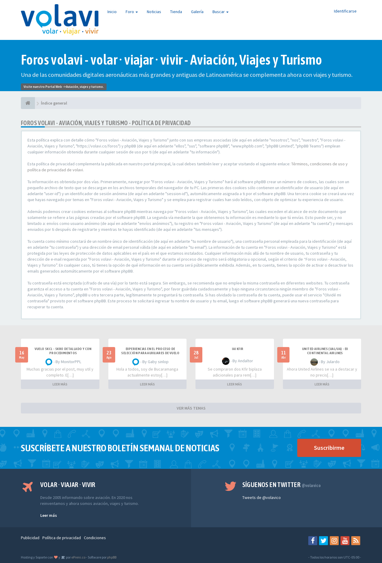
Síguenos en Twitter (281, 485)
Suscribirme (329, 447)
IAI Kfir (237, 349)
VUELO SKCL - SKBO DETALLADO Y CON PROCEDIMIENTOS (63, 351)
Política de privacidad (61, 537)
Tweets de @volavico (261, 497)
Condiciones (95, 537)
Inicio (112, 11)
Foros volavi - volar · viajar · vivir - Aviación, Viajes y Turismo (171, 60)
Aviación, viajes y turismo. (85, 87)
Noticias (154, 11)
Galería (197, 11)
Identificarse (345, 11)
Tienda (176, 11)
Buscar (220, 11)
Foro (132, 11)
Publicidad (30, 537)
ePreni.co (78, 557)
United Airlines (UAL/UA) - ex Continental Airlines (325, 351)
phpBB (111, 557)
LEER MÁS (60, 384)
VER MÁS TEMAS (191, 408)
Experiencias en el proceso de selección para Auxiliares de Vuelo (150, 351)
